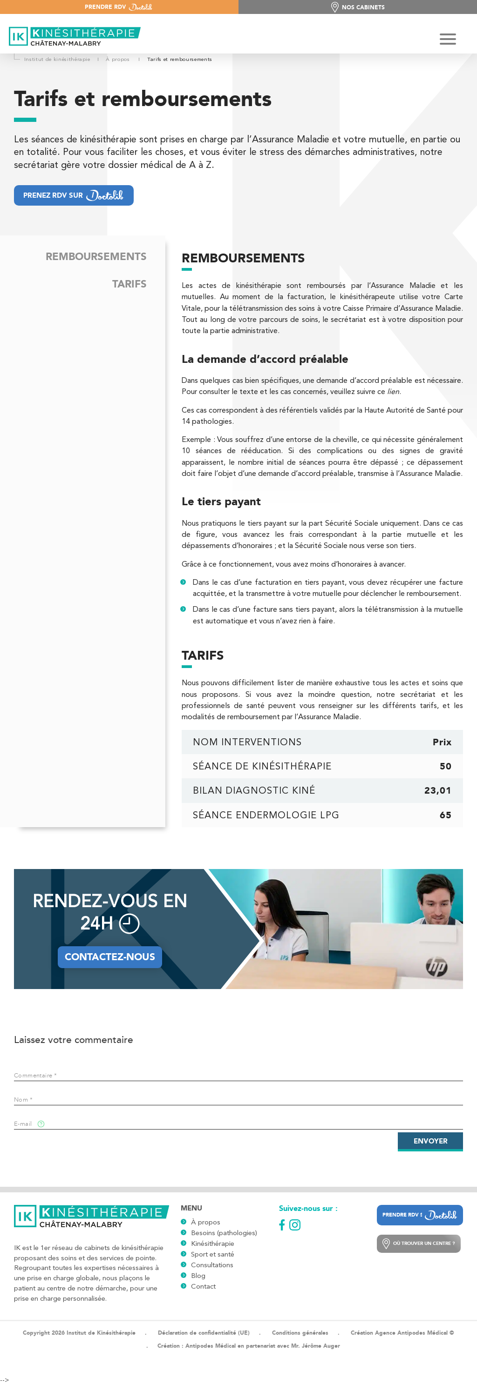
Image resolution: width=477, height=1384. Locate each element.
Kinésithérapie (212, 1243)
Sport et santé (212, 1254)
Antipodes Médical (210, 1346)
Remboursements (96, 256)
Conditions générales (300, 1333)
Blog (198, 1275)
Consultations (212, 1265)
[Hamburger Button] (448, 40)
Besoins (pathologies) (224, 1233)
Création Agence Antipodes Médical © (402, 1333)
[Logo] (72, 37)
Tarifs (129, 284)
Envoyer (431, 1141)
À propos (205, 1222)
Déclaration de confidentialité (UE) (204, 1333)
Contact (203, 1286)
